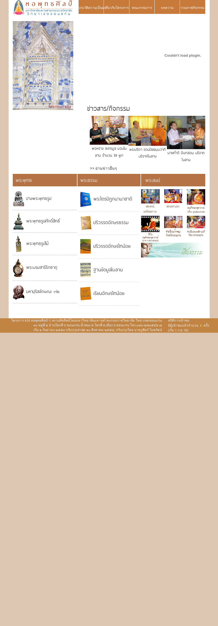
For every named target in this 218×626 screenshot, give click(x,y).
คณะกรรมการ (142, 7)
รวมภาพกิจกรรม (192, 7)
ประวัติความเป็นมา (91, 7)
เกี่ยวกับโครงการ (117, 7)
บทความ (167, 7)
